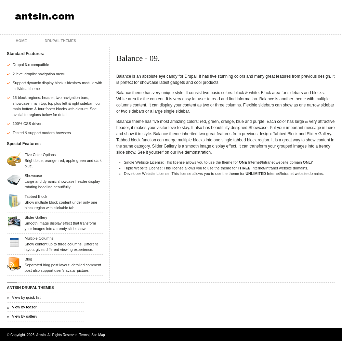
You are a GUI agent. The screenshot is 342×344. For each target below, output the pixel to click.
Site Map (98, 335)
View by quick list (26, 297)
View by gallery (24, 316)
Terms (84, 335)
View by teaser (24, 307)
